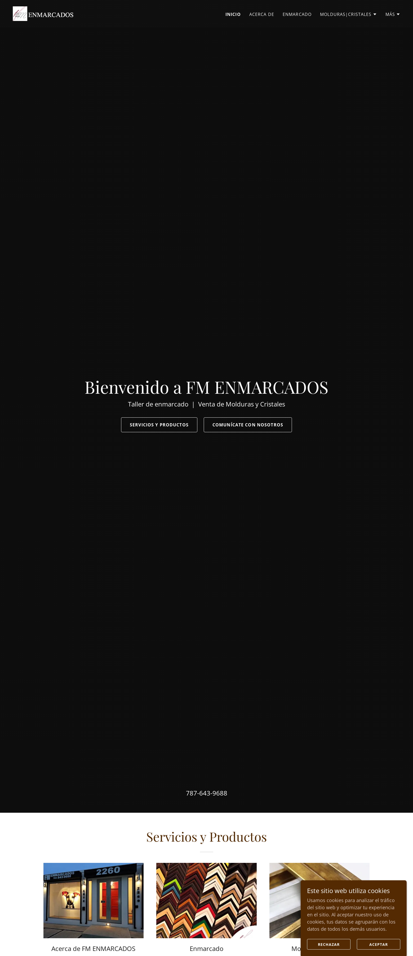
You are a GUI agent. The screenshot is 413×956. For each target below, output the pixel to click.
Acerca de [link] (261, 14)
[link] (43, 13)
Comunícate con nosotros (247, 425)
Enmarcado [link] (297, 14)
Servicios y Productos (159, 425)
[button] (348, 14)
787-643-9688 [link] (206, 793)
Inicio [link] (233, 14)
